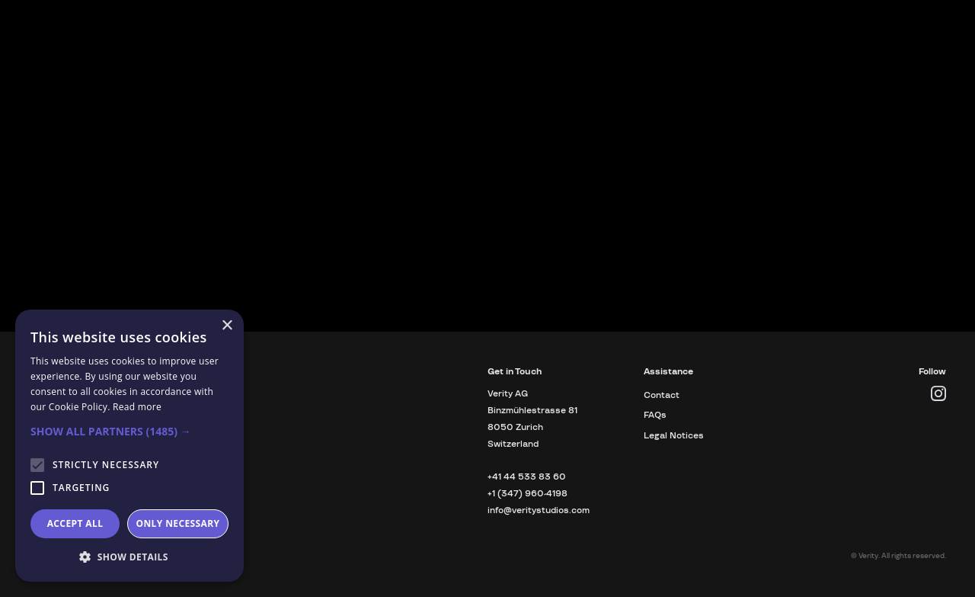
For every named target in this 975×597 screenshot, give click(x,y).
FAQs (655, 415)
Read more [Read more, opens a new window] (137, 406)
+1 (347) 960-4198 (527, 494)
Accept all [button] (75, 523)
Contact (661, 395)
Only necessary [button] (177, 523)
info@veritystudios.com (539, 510)
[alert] (129, 446)
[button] (129, 431)
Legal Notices (674, 436)
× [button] (226, 326)
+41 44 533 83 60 (527, 477)
